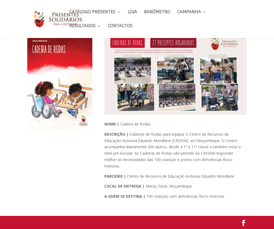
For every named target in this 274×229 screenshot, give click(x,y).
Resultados (82, 26)
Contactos (120, 26)
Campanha (189, 12)
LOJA (132, 12)
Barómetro (157, 12)
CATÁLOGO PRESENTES (92, 12)
